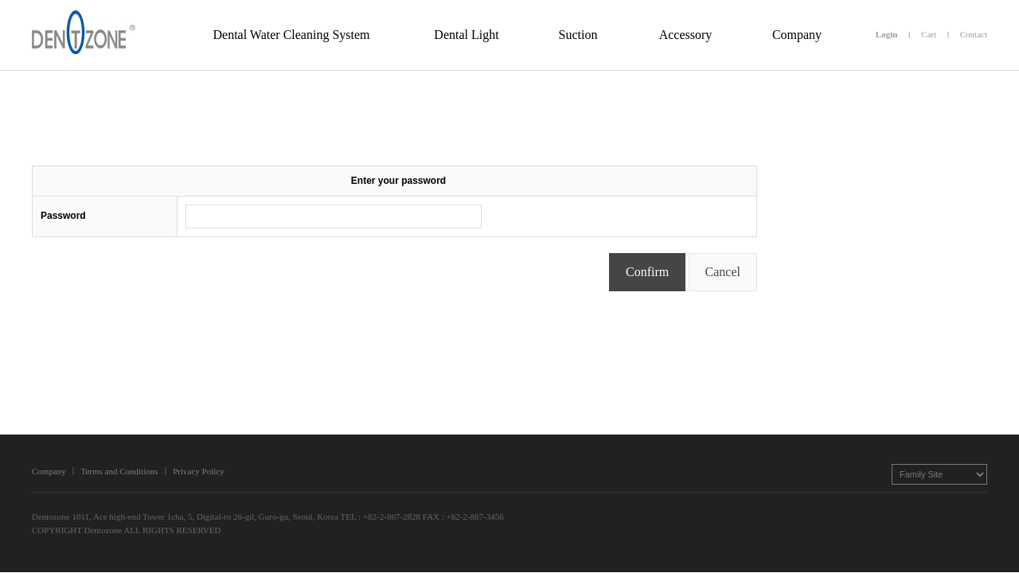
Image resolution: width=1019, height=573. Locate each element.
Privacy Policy (198, 471)
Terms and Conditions (119, 471)
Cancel (722, 272)
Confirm (647, 272)
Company (49, 471)
